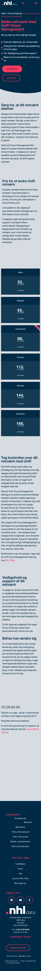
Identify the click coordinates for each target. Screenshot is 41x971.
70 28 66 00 (10, 707)
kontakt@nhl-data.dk (20, 937)
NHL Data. (10, 560)
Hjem (3, 13)
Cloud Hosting (15, 13)
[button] (23, 3)
